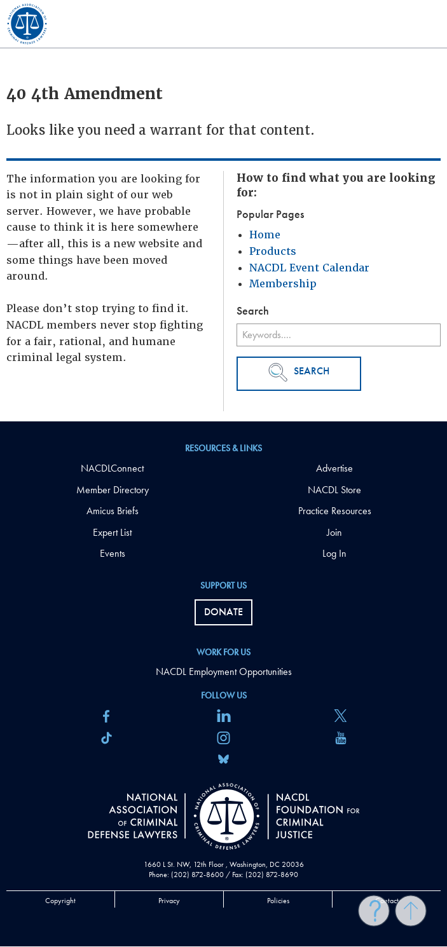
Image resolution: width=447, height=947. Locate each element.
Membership (283, 283)
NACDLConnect (112, 468)
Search (298, 372)
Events (112, 553)
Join (334, 532)
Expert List (112, 532)
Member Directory (112, 489)
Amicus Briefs (112, 510)
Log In (334, 553)
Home (264, 235)
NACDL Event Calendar (309, 268)
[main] (223, 210)
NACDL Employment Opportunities (224, 671)
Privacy (169, 901)
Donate (223, 611)
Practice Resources (334, 510)
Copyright (60, 901)
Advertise (334, 468)
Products (272, 251)
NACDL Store (334, 489)
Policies (278, 901)
